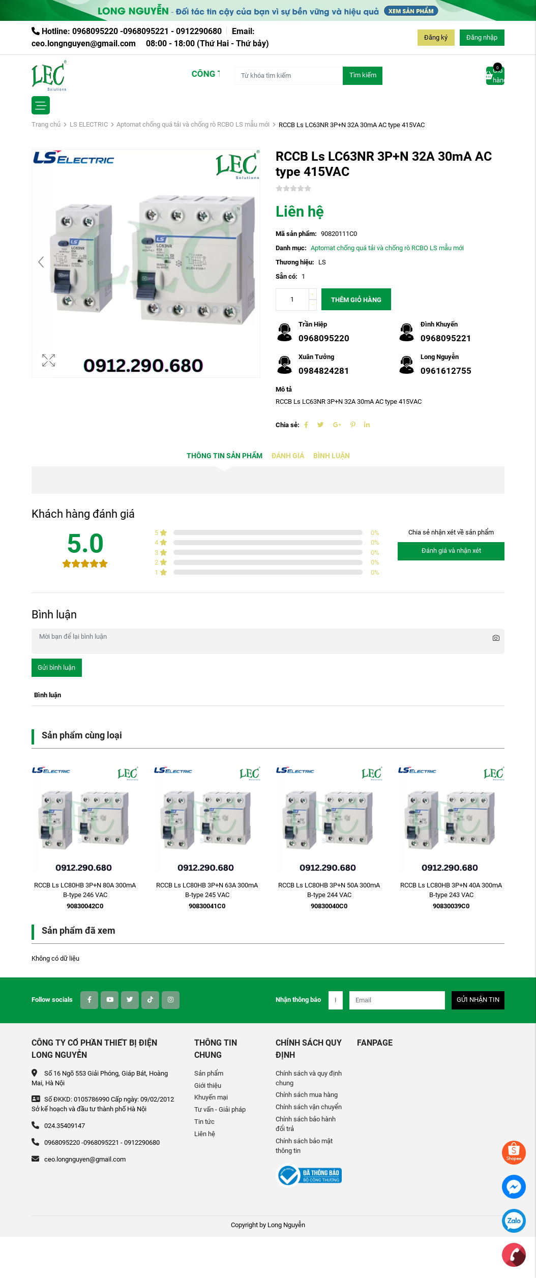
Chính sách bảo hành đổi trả (306, 1124)
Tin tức (204, 1121)
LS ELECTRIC (89, 124)
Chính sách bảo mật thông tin (304, 1145)
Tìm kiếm (362, 75)
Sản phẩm (208, 1073)
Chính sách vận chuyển (309, 1107)
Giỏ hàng (495, 75)
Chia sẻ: (288, 425)
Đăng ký (436, 37)
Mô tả (284, 389)
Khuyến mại (211, 1097)
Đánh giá (288, 456)
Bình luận (331, 456)
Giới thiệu (207, 1085)
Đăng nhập (481, 37)
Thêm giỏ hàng (356, 300)
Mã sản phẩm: (296, 233)
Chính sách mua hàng (307, 1094)
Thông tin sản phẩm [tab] (224, 456)
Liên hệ (204, 1134)
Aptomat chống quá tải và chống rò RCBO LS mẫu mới (193, 124)
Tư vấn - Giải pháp (220, 1109)
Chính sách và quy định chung (309, 1078)
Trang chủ (46, 124)
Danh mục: (291, 248)
